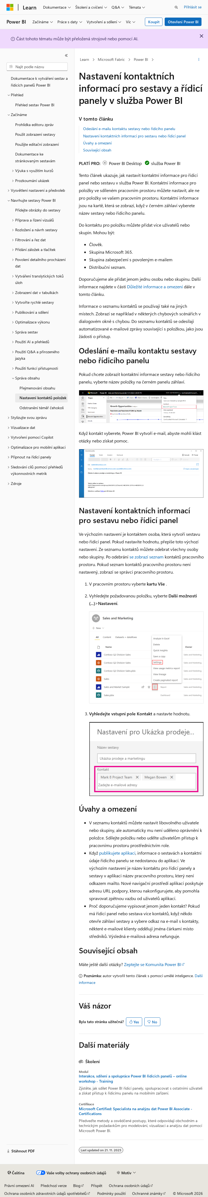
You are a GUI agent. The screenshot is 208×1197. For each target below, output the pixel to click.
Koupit (154, 21)
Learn (84, 59)
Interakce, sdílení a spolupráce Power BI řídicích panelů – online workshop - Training (133, 1078)
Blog (76, 1185)
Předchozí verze (54, 1185)
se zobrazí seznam (146, 557)
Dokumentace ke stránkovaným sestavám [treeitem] (35, 157)
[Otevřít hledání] (176, 7)
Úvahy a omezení (97, 143)
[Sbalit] (66, 55)
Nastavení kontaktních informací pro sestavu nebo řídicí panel (134, 135)
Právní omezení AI (19, 1185)
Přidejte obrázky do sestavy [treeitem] (37, 210)
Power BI (141, 59)
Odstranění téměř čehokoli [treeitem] (42, 407)
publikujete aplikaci (117, 853)
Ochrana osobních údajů (129, 1185)
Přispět (96, 1185)
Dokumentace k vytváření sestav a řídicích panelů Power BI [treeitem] (39, 82)
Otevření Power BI (183, 21)
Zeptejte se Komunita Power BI (152, 964)
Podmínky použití (111, 1193)
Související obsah (97, 150)
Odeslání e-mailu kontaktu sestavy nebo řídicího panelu (129, 128)
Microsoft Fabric (111, 59)
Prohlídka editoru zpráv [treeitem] (34, 124)
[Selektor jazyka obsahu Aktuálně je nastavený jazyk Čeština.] (16, 1173)
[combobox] (37, 66)
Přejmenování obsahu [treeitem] (37, 388)
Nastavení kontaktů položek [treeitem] (43, 397)
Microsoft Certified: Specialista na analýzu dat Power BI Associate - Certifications (135, 1111)
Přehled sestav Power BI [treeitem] (34, 104)
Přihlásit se (193, 6)
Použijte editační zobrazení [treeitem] (37, 144)
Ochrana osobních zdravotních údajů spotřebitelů (45, 1193)
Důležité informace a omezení (155, 286)
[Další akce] (199, 59)
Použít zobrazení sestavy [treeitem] (35, 134)
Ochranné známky (147, 1193)
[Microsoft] (10, 7)
